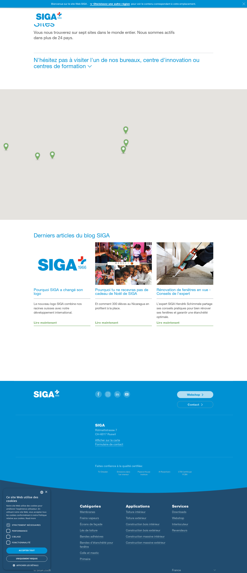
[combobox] (41, 492)
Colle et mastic (89, 552)
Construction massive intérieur (145, 536)
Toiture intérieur (136, 512)
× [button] (46, 492)
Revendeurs (179, 530)
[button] (123, 149)
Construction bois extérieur (143, 530)
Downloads (179, 512)
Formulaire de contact (109, 444)
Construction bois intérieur (143, 524)
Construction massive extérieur (145, 542)
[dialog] (26, 529)
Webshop (193, 394)
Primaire (85, 559)
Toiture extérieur (136, 518)
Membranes (87, 512)
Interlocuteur (180, 524)
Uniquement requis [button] (27, 558)
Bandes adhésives (91, 536)
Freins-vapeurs (89, 518)
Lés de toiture (89, 530)
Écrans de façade (91, 524)
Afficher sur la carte (107, 440)
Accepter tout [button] (27, 550)
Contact (193, 404)
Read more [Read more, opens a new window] (31, 518)
